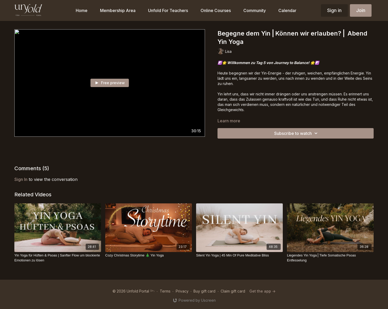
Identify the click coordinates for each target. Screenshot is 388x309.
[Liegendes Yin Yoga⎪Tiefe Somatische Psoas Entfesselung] (330, 258)
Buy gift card (204, 291)
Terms (165, 291)
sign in (20, 179)
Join (360, 10)
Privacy (182, 291)
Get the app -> (262, 291)
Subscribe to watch (296, 133)
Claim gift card (233, 291)
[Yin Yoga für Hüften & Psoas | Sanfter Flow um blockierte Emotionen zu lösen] (57, 258)
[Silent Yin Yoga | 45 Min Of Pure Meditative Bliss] (239, 255)
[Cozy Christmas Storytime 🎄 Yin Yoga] (148, 255)
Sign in (334, 10)
